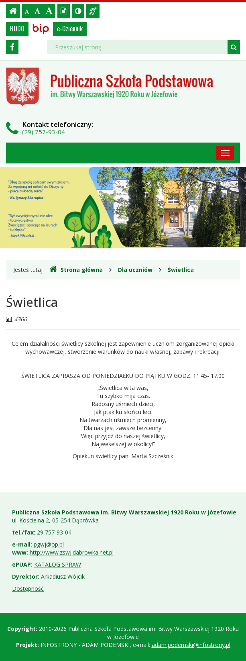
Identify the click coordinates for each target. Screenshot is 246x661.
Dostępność (28, 588)
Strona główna (76, 269)
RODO (17, 28)
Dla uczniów (135, 269)
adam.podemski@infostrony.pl (191, 645)
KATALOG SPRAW (57, 564)
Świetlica (181, 269)
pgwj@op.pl (49, 544)
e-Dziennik (70, 28)
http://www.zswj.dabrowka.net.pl (72, 552)
